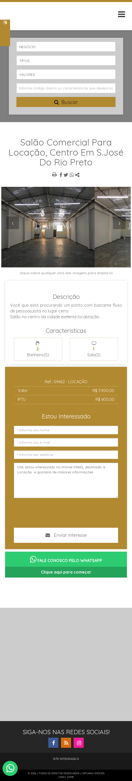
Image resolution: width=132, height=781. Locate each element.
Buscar (66, 102)
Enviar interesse (66, 535)
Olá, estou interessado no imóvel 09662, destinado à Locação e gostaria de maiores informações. (66, 480)
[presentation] (12, 223)
